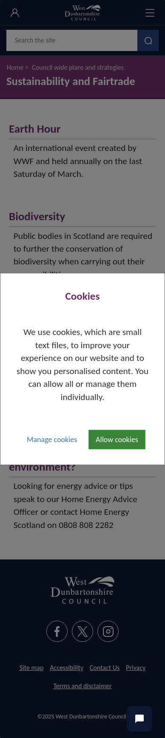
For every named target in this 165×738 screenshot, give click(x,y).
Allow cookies (117, 439)
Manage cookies (52, 439)
